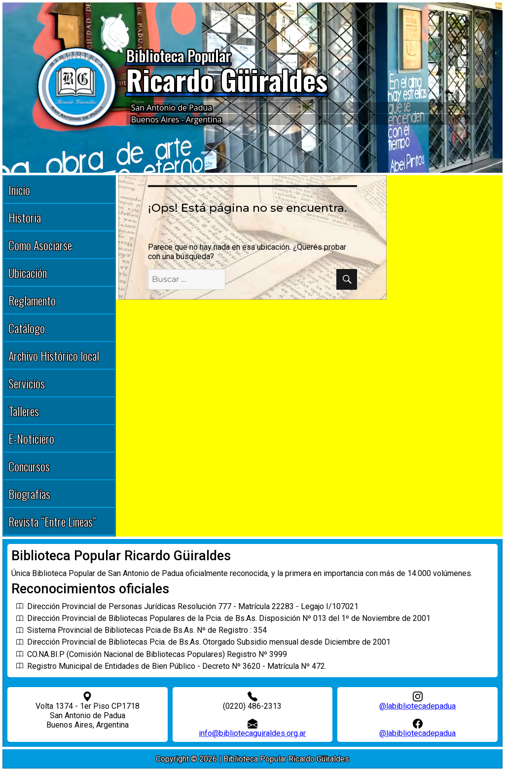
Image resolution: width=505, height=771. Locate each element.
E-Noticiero (31, 438)
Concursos (29, 466)
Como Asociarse (40, 245)
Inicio (19, 189)
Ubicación (27, 272)
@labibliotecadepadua (417, 706)
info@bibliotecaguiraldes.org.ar (252, 733)
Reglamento (32, 300)
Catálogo (26, 328)
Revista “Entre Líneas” (52, 521)
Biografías (29, 493)
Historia (24, 217)
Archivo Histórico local (53, 355)
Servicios (26, 383)
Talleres (23, 411)
